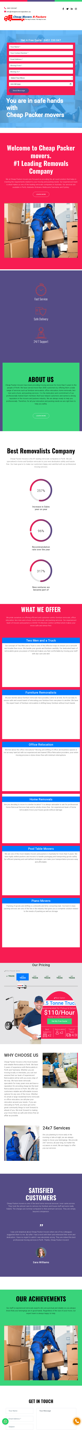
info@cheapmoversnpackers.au (17, 12)
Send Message (19, 89)
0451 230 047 (10, 8)
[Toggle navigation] (75, 26)
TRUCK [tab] (10, 975)
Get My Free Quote (59, 1019)
